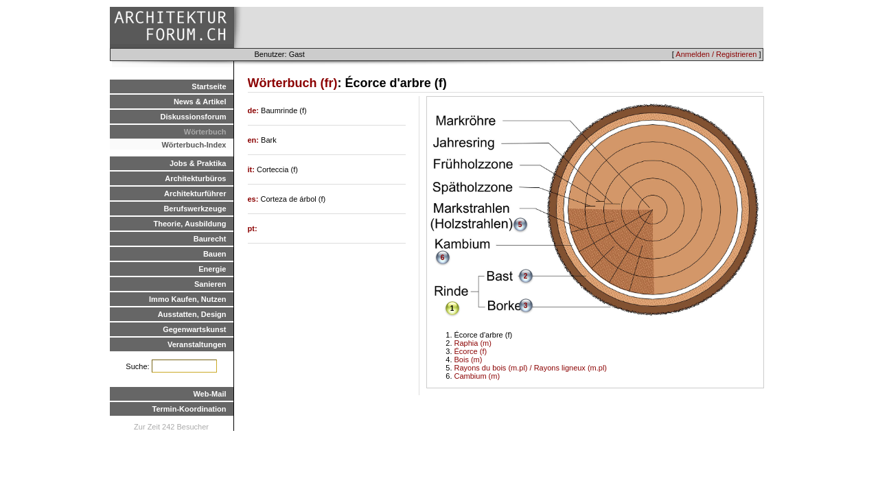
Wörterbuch (205, 132)
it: (252, 169)
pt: (252, 228)
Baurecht (210, 239)
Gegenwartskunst (194, 329)
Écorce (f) (470, 351)
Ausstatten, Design (192, 314)
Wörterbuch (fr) (293, 83)
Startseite (209, 86)
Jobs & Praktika (198, 163)
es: (254, 199)
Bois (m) (468, 359)
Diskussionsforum (194, 117)
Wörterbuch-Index (193, 145)
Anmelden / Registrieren (715, 54)
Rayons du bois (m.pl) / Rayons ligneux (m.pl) (531, 368)
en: (255, 140)
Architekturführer (195, 193)
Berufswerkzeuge (194, 208)
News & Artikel (200, 101)
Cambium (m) (477, 376)
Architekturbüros (195, 178)
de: (255, 110)
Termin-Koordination (189, 409)
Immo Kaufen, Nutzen (187, 299)
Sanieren (210, 284)
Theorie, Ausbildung (190, 224)
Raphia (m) (473, 343)
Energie (212, 269)
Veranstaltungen (197, 344)
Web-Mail (209, 394)
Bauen (215, 254)
